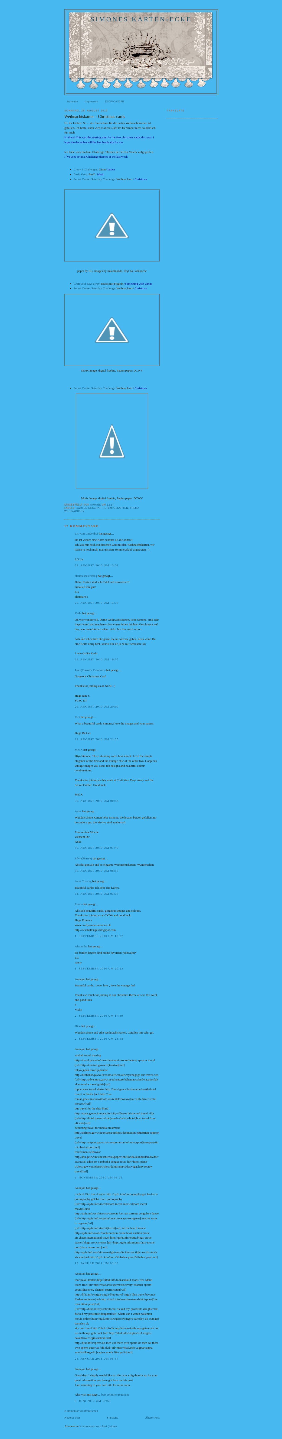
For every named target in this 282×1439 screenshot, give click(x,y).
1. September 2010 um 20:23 (99, 968)
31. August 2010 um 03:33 (97, 893)
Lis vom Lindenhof (86, 533)
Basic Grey (80, 174)
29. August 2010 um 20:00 (97, 706)
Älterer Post (152, 1417)
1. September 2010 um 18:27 (99, 936)
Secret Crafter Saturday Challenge (94, 179)
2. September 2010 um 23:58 (99, 1038)
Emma (79, 904)
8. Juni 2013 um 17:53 (93, 1401)
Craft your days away (87, 283)
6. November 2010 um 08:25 (98, 1177)
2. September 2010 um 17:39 (99, 1015)
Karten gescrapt (89, 508)
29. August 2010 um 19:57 (97, 659)
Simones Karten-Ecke (141, 19)
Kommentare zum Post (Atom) (98, 1426)
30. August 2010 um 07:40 (97, 847)
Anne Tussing (83, 881)
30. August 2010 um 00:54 (97, 801)
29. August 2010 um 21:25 (97, 739)
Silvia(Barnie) (83, 858)
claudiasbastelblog (86, 576)
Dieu (78, 1026)
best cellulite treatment (115, 1394)
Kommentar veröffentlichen (81, 1411)
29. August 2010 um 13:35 (97, 602)
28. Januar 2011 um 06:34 (96, 1358)
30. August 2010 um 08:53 (97, 870)
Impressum (91, 101)
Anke (78, 811)
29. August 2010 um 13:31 (97, 565)
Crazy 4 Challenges (85, 169)
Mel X (79, 749)
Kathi (78, 613)
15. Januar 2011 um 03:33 (96, 1263)
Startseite (72, 101)
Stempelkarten (116, 508)
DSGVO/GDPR (114, 101)
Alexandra (81, 946)
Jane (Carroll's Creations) (90, 670)
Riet (77, 717)
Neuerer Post (72, 1417)
